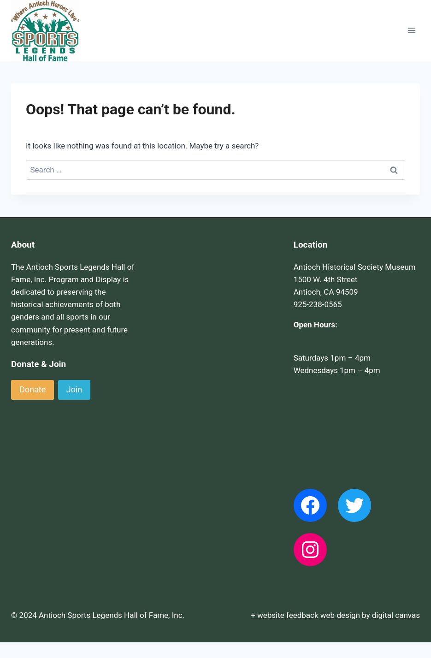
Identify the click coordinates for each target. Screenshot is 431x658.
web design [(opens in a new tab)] (340, 615)
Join (74, 389)
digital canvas (396, 615)
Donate (32, 389)
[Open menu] (411, 31)
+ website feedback (285, 615)
